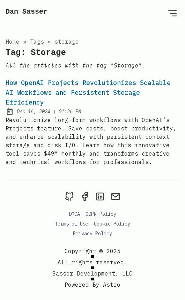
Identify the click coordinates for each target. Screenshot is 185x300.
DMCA (74, 214)
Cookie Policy (112, 224)
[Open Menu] (172, 13)
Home (13, 41)
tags (37, 41)
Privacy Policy (92, 233)
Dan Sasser (26, 11)
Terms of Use (71, 224)
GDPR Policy (101, 214)
